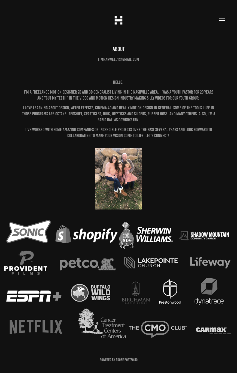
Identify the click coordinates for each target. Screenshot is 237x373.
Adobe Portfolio (127, 360)
